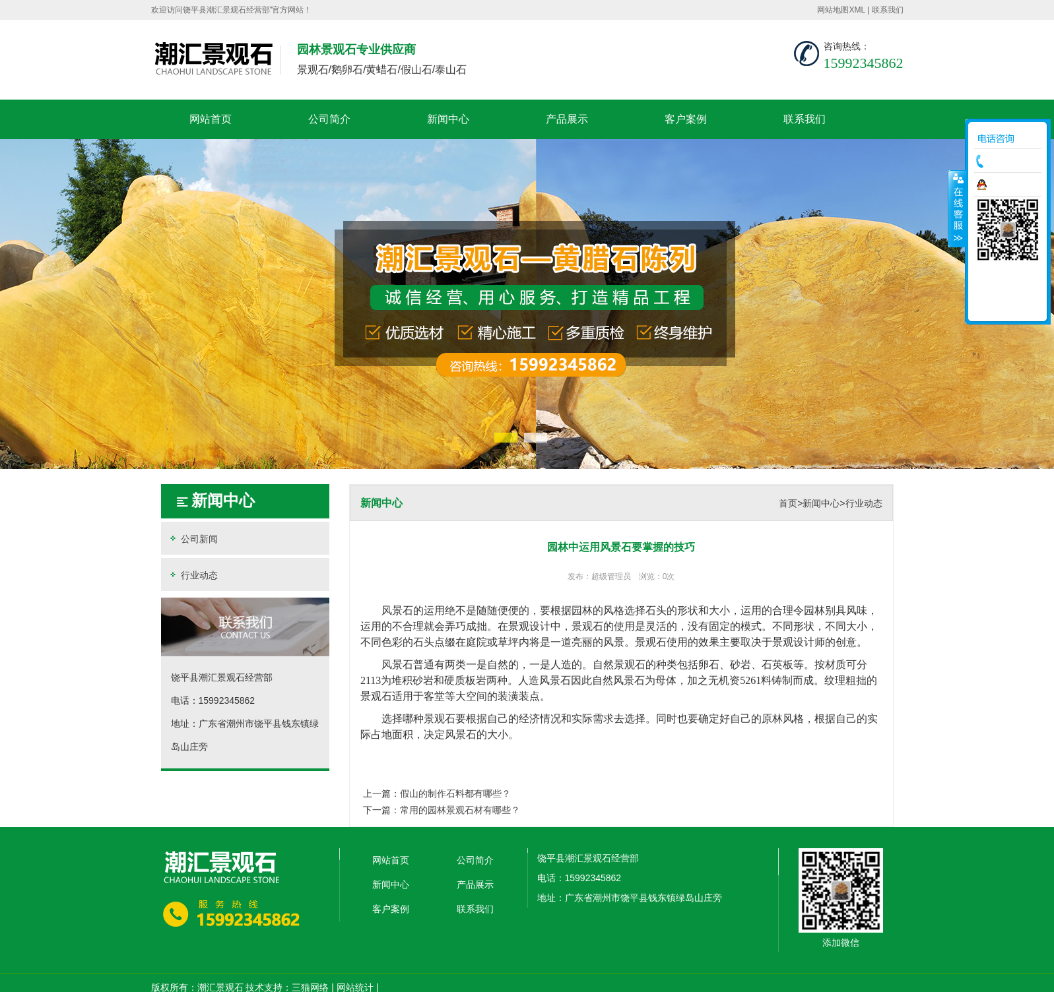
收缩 (957, 208)
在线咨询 (1011, 184)
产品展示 (567, 119)
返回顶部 (1007, 306)
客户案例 (686, 119)
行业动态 (193, 574)
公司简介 (329, 119)
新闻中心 (448, 119)
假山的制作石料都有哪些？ (455, 793)
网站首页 (210, 119)
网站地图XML (841, 10)
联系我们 (888, 10)
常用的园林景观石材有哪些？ (460, 810)
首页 (788, 503)
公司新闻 (193, 538)
